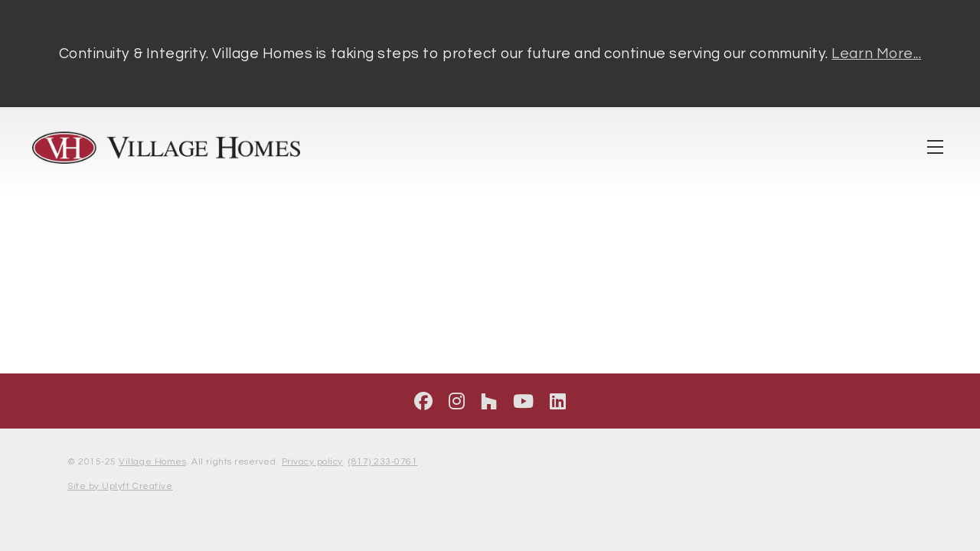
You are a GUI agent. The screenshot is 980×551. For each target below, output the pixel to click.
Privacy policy (312, 462)
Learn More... (876, 53)
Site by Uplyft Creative (119, 486)
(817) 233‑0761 (382, 462)
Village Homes (152, 462)
